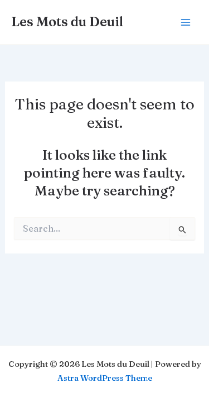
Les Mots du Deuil (67, 21)
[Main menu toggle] (185, 22)
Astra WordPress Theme (104, 378)
